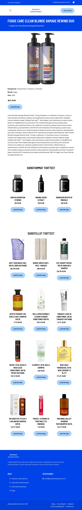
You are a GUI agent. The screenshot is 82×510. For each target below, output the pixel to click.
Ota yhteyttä (61, 504)
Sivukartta (70, 506)
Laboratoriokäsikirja (18, 487)
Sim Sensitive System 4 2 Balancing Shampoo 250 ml (18, 421)
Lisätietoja (15, 107)
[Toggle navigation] (10, 10)
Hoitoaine (38, 89)
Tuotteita (67, 11)
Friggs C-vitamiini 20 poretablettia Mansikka (41, 421)
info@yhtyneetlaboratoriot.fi (61, 2)
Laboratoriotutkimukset (20, 483)
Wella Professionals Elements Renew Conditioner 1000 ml (41, 316)
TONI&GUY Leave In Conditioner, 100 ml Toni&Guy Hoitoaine (64, 316)
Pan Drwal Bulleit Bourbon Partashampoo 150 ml (64, 421)
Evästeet (70, 504)
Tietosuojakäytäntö (57, 506)
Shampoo (30, 89)
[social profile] (22, 2)
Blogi (13, 491)
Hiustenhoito (22, 89)
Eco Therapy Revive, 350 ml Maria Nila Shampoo (64, 265)
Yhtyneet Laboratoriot (19, 479)
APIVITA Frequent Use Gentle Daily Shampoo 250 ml (17, 316)
